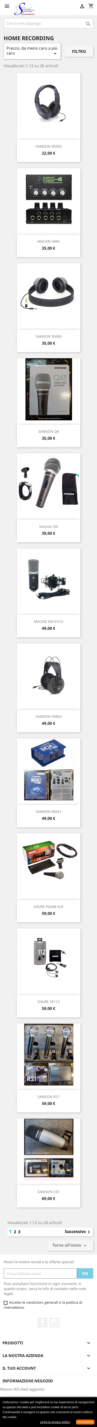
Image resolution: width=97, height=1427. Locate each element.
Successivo (78, 1232)
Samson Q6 (48, 526)
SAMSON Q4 (48, 431)
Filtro (79, 51)
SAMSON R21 (49, 1096)
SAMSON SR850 (49, 716)
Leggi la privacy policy (55, 1422)
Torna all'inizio (70, 1246)
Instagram (54, 1322)
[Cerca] (48, 23)
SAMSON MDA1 (48, 811)
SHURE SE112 (49, 1001)
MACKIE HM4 (48, 241)
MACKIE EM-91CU (48, 621)
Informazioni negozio (27, 1381)
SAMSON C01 (49, 1191)
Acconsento (85, 1422)
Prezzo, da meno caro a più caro (32, 51)
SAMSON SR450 (49, 336)
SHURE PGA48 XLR (48, 906)
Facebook (43, 1322)
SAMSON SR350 (49, 146)
